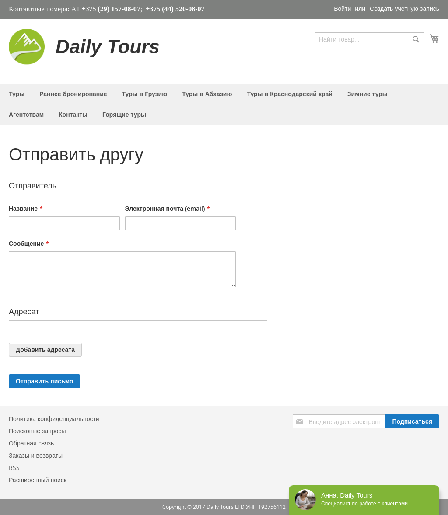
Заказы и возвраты (36, 455)
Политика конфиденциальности (54, 418)
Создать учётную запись (404, 8)
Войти (342, 8)
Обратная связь (31, 443)
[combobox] (369, 39)
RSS (14, 467)
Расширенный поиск (37, 480)
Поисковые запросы (37, 431)
